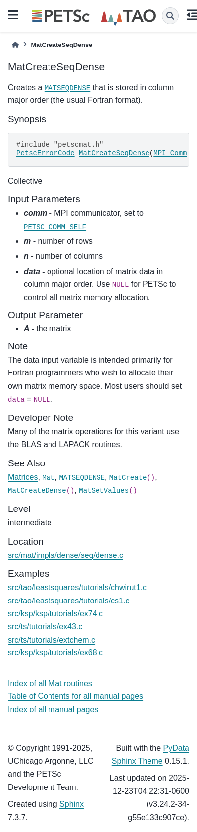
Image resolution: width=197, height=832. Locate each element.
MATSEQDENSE (67, 88)
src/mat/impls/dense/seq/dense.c (65, 555)
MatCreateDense (37, 491)
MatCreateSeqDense (114, 153)
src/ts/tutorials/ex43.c (45, 626)
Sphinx (71, 804)
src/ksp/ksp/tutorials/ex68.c (55, 652)
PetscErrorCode (45, 153)
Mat (48, 478)
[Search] (170, 15)
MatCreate (128, 478)
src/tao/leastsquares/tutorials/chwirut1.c (77, 587)
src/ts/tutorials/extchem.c (51, 640)
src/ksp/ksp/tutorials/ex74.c (55, 613)
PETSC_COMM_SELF (55, 227)
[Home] (15, 45)
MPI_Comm (170, 153)
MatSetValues (104, 491)
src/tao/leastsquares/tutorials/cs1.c (68, 601)
